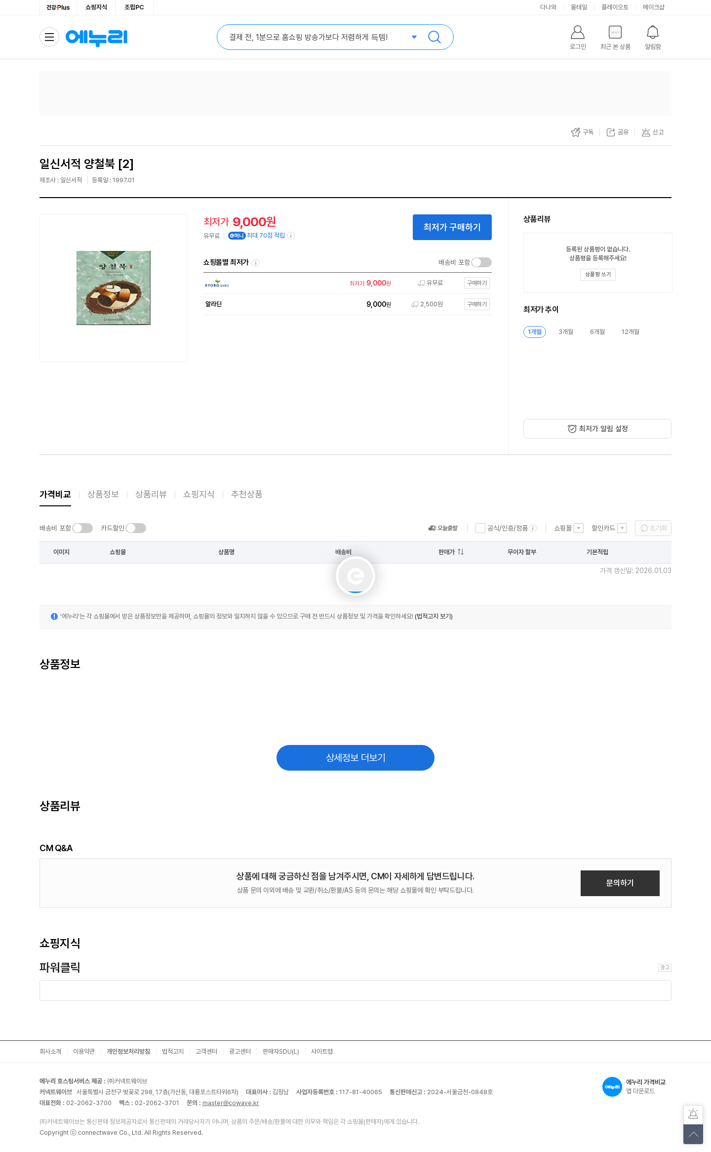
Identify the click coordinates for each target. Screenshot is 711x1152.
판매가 (446, 552)
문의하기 (620, 883)
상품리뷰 (151, 494)
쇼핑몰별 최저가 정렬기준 (256, 263)
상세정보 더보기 (356, 758)
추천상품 (247, 494)
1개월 (535, 331)
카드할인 (112, 528)
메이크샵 (654, 7)
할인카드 (603, 528)
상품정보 (103, 494)
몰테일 (579, 7)
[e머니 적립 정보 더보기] (291, 236)
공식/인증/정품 (507, 528)
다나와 (548, 7)
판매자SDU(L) (281, 1051)
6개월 (597, 331)
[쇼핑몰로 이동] (345, 283)
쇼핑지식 (96, 7)
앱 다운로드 (637, 1087)
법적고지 (173, 1051)
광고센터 (240, 1051)
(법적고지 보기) (434, 616)
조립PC (134, 7)
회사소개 (50, 1051)
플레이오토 (615, 7)
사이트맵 (322, 1051)
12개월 (630, 331)
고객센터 (206, 1051)
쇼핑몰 (563, 528)
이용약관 (84, 1051)
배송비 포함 (454, 262)
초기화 (658, 528)
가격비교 (55, 494)
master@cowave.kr (230, 1103)
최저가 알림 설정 (603, 428)
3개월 (565, 331)
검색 (434, 37)
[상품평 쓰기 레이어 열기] (598, 275)
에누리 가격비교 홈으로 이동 (96, 37)
